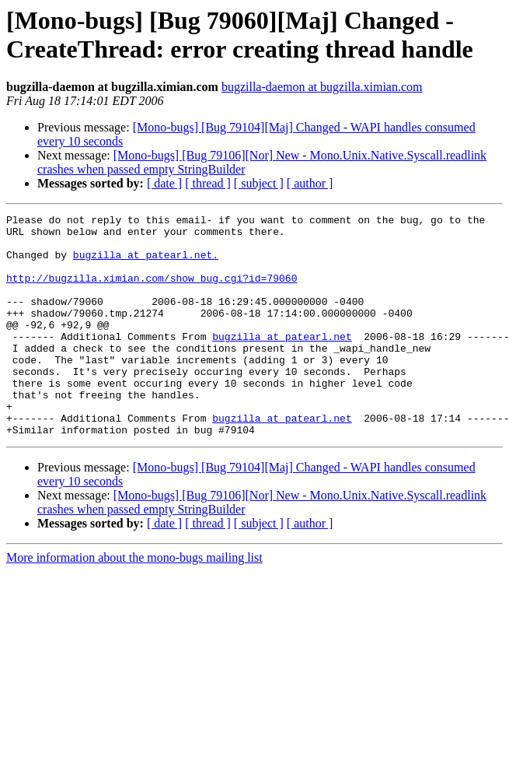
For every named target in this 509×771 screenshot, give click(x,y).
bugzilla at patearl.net (281, 362)
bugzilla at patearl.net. (145, 264)
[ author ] (310, 183)
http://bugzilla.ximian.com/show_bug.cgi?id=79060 (151, 292)
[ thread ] (208, 183)
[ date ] (164, 183)
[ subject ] (259, 183)
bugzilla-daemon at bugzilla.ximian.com (322, 86)
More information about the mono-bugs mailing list (134, 601)
